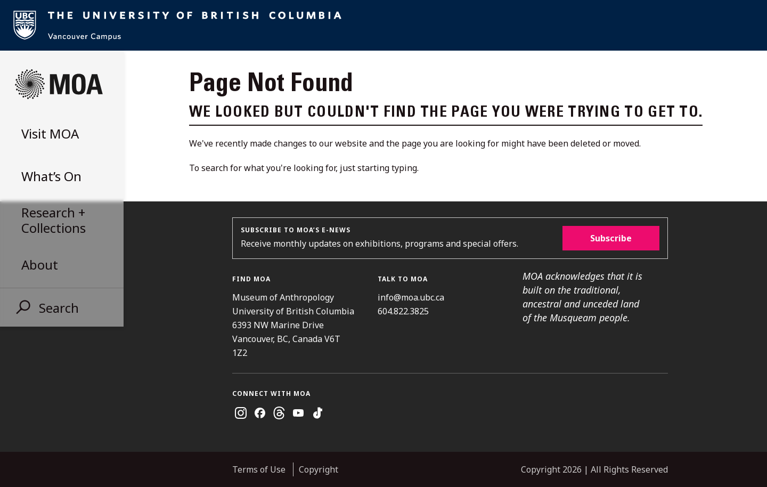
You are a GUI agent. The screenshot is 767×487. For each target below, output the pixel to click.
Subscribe (611, 238)
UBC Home (383, 25)
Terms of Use (258, 469)
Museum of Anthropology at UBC (58, 84)
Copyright (318, 469)
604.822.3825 (403, 311)
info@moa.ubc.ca (411, 297)
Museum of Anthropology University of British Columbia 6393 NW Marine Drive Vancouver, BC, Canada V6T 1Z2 (293, 325)
